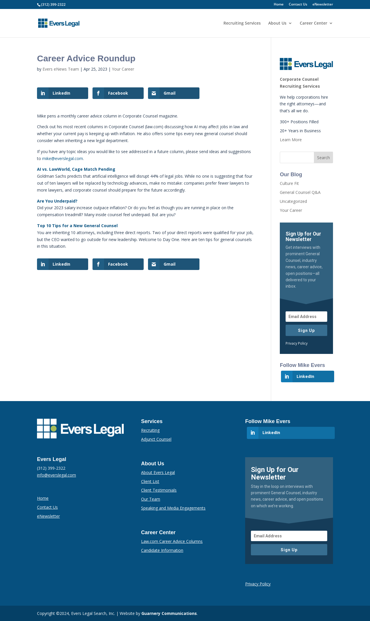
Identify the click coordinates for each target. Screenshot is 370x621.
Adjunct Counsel (156, 439)
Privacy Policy (297, 343)
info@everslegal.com (56, 475)
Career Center (313, 23)
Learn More (291, 139)
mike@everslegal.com (62, 158)
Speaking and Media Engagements (173, 508)
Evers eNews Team (60, 69)
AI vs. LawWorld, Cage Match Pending (76, 169)
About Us (277, 23)
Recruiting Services (242, 23)
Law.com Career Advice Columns (172, 541)
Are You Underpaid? (57, 201)
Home (279, 5)
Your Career (123, 69)
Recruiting (150, 430)
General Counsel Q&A (300, 192)
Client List (150, 481)
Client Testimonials (159, 490)
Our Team (150, 499)
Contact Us (298, 5)
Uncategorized (293, 201)
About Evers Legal (158, 472)
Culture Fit (289, 183)
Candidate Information (162, 550)
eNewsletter (322, 5)
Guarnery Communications (169, 613)
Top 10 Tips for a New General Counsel (77, 225)
